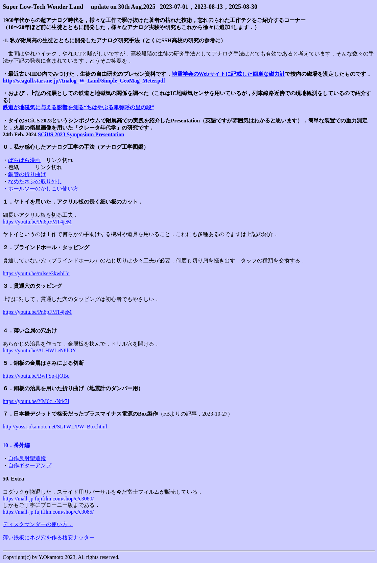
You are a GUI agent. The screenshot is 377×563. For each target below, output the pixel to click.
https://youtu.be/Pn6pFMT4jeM (37, 222)
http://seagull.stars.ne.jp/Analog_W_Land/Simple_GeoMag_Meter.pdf (84, 81)
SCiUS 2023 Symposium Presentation (81, 134)
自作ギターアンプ (29, 465)
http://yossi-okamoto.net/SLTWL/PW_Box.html (55, 426)
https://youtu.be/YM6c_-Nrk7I (36, 401)
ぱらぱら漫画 (24, 160)
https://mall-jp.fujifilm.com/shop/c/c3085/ (48, 512)
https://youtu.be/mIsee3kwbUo (36, 273)
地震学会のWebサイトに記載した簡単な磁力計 (228, 74)
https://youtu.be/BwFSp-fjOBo (36, 376)
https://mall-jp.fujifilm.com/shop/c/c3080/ (48, 498)
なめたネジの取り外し (35, 181)
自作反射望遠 (24, 458)
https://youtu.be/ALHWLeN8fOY (39, 350)
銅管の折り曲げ (27, 174)
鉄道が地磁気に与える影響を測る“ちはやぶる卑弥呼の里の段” (78, 107)
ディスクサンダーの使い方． (38, 524)
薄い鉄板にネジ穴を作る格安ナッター (49, 537)
